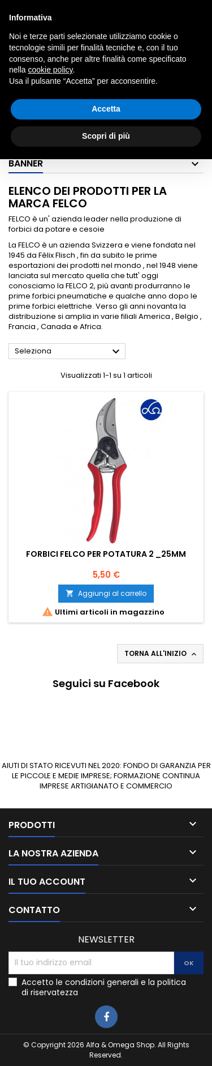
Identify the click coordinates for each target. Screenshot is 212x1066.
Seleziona (69, 352)
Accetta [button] (106, 1016)
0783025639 (72, 9)
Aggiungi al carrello (106, 593)
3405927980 (168, 9)
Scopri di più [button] (106, 1042)
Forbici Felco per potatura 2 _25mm (106, 554)
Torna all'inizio (161, 654)
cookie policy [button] (50, 977)
